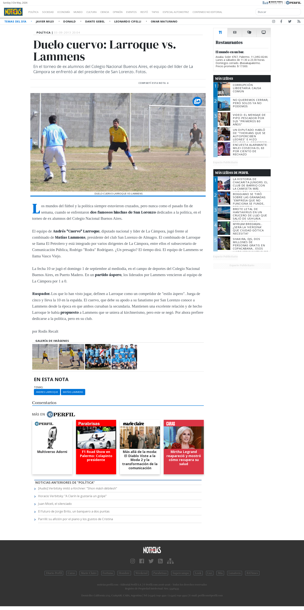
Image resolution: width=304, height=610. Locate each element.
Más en (53, 414)
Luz (209, 573)
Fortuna (108, 573)
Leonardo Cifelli (128, 21)
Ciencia (117, 12)
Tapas (176, 12)
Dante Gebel (95, 21)
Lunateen (235, 573)
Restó (164, 12)
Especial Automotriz (201, 12)
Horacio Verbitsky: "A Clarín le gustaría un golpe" (72, 496)
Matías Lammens (73, 392)
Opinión (133, 12)
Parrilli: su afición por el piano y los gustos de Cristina (75, 519)
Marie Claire (89, 573)
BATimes (252, 573)
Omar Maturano (164, 21)
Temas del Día (15, 21)
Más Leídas (224, 78)
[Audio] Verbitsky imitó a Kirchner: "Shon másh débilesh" (77, 488)
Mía (220, 573)
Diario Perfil (54, 573)
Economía (70, 12)
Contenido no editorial (239, 12)
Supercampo (181, 573)
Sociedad (52, 12)
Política (34, 12)
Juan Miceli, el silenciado (55, 504)
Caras (71, 573)
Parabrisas (160, 573)
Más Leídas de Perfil (232, 173)
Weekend (141, 573)
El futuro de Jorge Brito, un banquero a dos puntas (74, 511)
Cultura (102, 12)
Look (198, 573)
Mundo (86, 12)
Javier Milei (45, 21)
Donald (70, 21)
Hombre (124, 573)
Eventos (149, 12)
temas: (38, 387)
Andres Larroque (47, 392)
